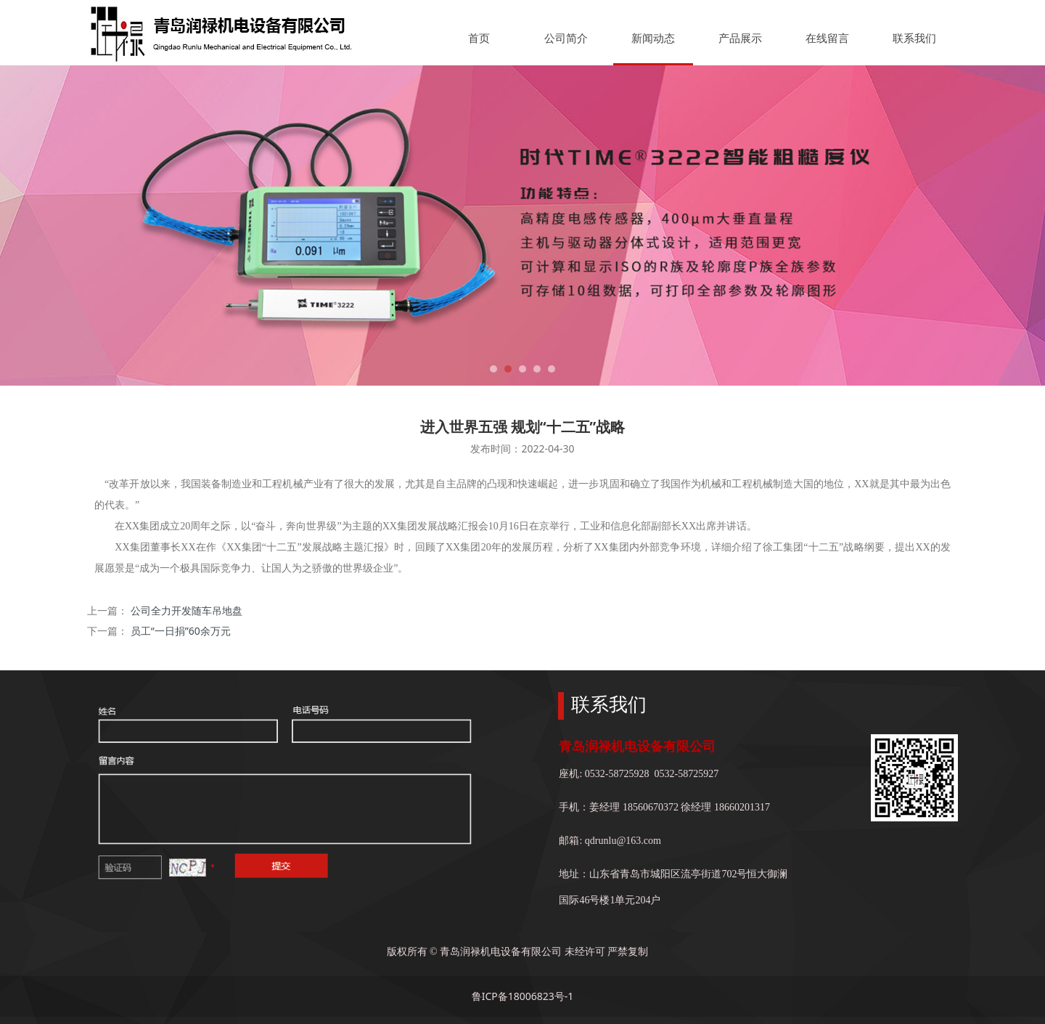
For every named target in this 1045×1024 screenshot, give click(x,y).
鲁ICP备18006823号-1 (523, 996)
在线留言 (827, 38)
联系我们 (914, 38)
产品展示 (740, 38)
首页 (479, 38)
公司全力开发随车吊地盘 (186, 610)
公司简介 (566, 38)
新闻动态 (653, 38)
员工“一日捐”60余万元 (181, 631)
